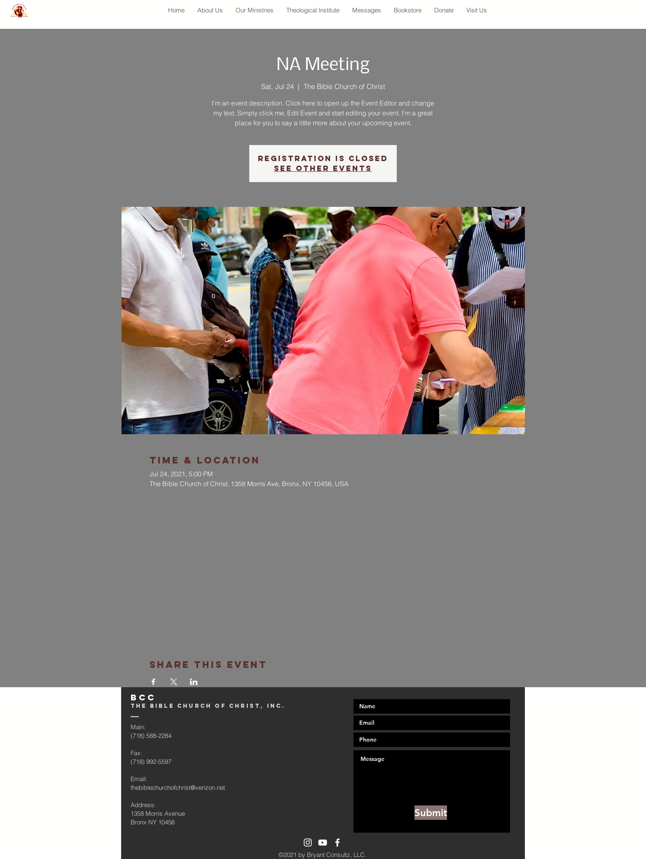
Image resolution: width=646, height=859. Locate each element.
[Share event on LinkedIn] (194, 682)
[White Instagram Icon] (307, 842)
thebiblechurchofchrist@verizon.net (178, 787)
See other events (323, 168)
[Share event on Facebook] (153, 682)
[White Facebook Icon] (337, 842)
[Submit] (430, 812)
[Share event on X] (174, 682)
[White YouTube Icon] (322, 842)
